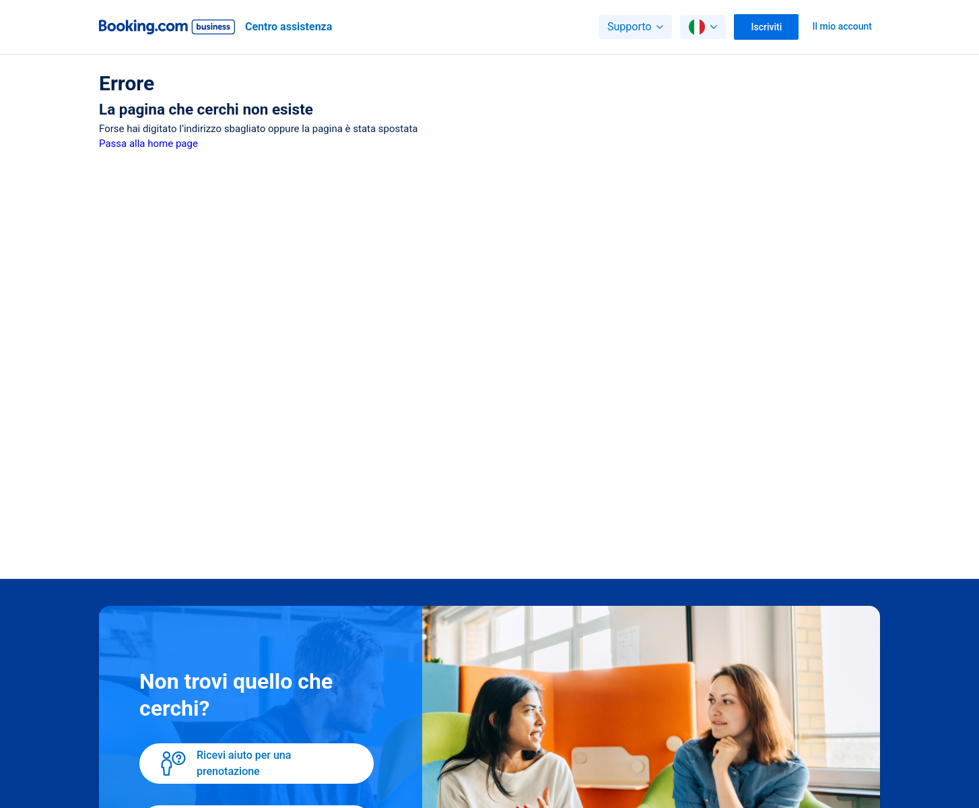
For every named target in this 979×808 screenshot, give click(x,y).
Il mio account (842, 26)
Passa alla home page (148, 143)
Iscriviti (766, 27)
